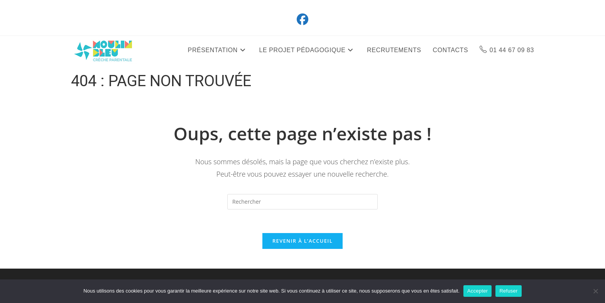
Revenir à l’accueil (302, 240)
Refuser (508, 291)
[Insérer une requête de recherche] (302, 201)
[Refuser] (595, 291)
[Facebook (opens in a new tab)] (302, 19)
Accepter (477, 291)
